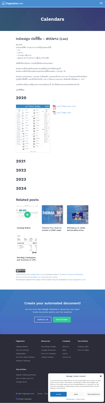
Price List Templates (48, 354)
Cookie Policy (70, 399)
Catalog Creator (83, 347)
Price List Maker (83, 350)
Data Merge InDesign (48, 347)
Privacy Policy (80, 399)
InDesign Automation (48, 350)
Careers (65, 354)
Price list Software (22, 350)
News (64, 350)
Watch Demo (62, 320)
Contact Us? (66, 357)
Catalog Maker (21, 354)
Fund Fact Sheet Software (25, 357)
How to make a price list (25, 378)
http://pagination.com (35, 274)
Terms (39, 394)
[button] (101, 376)
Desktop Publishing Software (26, 375)
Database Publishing (23, 361)
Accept (58, 394)
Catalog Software (22, 347)
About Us (65, 347)
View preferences (93, 394)
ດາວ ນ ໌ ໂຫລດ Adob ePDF (66, 106)
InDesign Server (21, 382)
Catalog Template (47, 357)
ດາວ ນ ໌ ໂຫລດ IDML (64, 113)
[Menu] (100, 3)
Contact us (42, 320)
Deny (76, 394)
